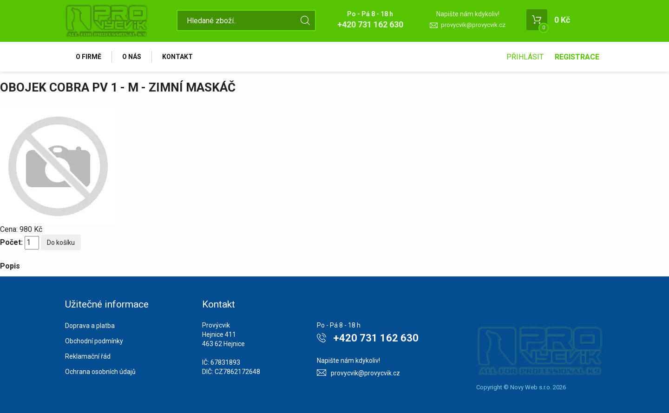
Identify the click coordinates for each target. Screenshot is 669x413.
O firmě (88, 56)
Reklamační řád (88, 356)
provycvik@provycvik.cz (473, 24)
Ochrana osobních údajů (100, 371)
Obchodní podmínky (94, 341)
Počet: (11, 242)
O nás (131, 56)
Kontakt (177, 56)
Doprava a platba (90, 325)
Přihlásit (525, 56)
